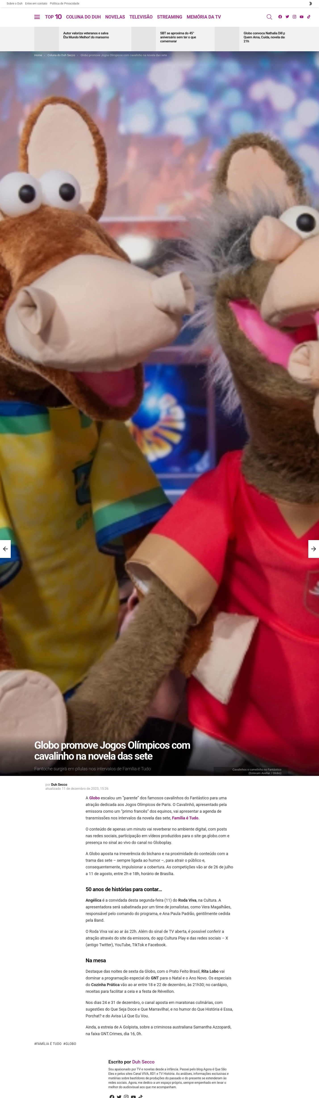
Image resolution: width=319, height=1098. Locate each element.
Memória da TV (204, 22)
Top (53, 22)
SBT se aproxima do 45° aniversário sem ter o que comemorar (178, 48)
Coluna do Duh (83, 22)
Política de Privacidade (64, 3)
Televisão (141, 22)
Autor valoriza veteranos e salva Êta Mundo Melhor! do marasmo (86, 46)
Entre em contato (36, 3)
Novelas (115, 22)
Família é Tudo (185, 828)
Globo (94, 808)
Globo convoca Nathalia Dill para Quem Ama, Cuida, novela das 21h (267, 48)
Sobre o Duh (14, 3)
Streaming (169, 22)
